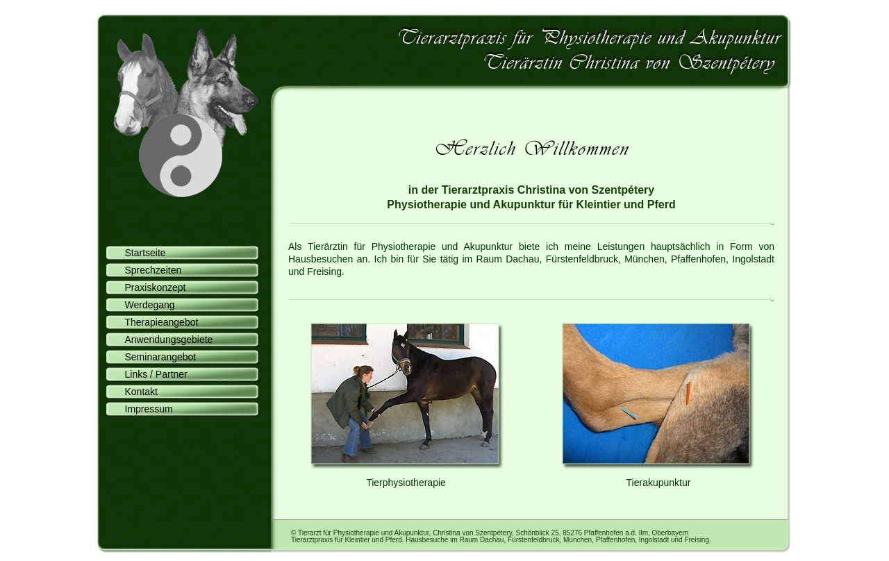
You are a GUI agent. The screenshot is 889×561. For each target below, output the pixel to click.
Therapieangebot (157, 321)
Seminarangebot (156, 355)
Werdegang (145, 303)
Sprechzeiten (148, 269)
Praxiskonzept (150, 286)
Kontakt (136, 390)
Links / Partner (151, 373)
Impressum (144, 408)
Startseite (140, 251)
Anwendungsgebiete (164, 338)
